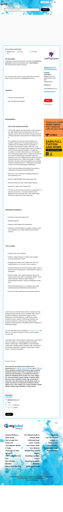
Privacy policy (35, 480)
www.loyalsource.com (33, 330)
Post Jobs (53, 2)
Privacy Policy (53, 445)
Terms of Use (53, 443)
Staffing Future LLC (50, 68)
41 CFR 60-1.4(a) (20, 368)
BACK (9, 414)
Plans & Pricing (52, 450)
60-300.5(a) (29, 368)
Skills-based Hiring (32, 466)
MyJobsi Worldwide (51, 448)
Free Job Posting (52, 437)
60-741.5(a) (38, 368)
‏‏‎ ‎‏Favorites (45, 2)
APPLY (48, 100)
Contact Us (54, 440)
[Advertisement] (31, 25)
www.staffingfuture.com (50, 88)
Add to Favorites (49, 104)
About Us (54, 435)
